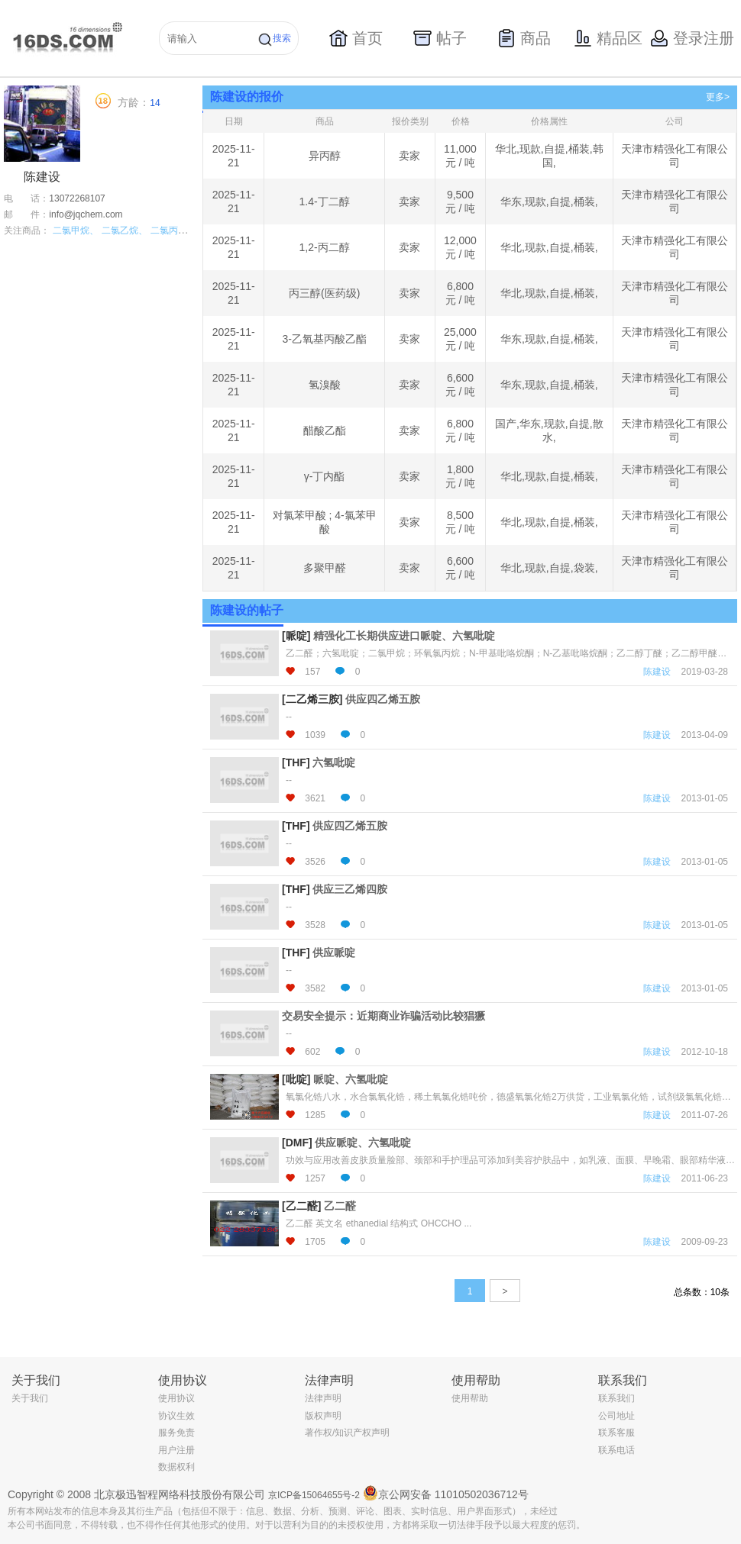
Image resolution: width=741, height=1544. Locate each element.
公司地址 (616, 1415)
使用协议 (176, 1398)
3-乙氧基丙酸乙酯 (324, 339)
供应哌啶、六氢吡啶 (363, 1142)
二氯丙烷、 (173, 230)
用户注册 (176, 1450)
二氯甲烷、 (76, 230)
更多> (718, 97)
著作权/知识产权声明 (347, 1432)
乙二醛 (340, 1206)
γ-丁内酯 (324, 476)
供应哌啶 (333, 952)
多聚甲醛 (324, 568)
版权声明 (323, 1415)
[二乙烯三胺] (312, 699)
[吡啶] (296, 1079)
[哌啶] (296, 636)
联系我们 (616, 1398)
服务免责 (176, 1432)
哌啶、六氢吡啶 (350, 1079)
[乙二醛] (301, 1206)
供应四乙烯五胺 (382, 699)
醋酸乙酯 (324, 430)
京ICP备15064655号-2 (314, 1495)
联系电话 (616, 1450)
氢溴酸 (325, 385)
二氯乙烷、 (124, 230)
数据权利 (176, 1467)
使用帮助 (469, 1398)
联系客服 (616, 1432)
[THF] (296, 762)
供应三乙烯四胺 (349, 889)
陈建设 (657, 671)
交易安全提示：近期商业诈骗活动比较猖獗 (383, 1016)
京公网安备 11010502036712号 (446, 1492)
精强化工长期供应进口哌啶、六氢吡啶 (404, 636)
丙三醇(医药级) (324, 293)
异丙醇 (325, 156)
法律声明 (323, 1398)
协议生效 (176, 1415)
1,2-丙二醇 (324, 247)
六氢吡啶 (333, 762)
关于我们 (29, 1398)
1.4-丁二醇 (324, 201)
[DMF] (297, 1142)
